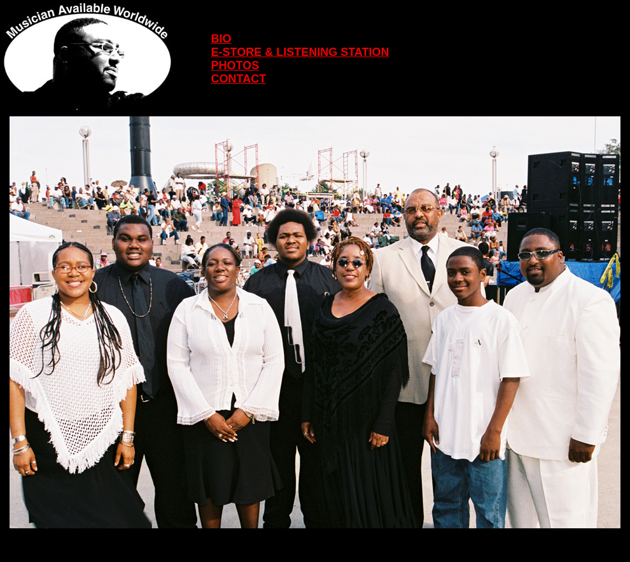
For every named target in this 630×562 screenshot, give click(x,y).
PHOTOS (235, 65)
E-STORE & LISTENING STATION (300, 52)
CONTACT (238, 78)
